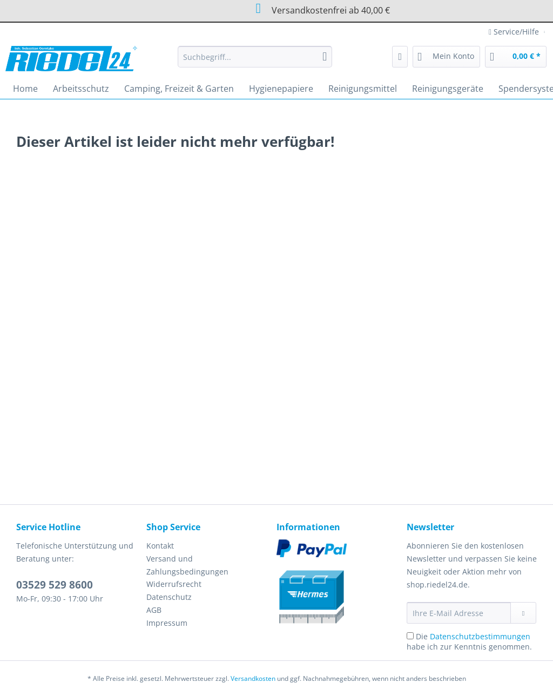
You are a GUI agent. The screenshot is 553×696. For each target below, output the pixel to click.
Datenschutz (169, 597)
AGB (153, 610)
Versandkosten (253, 678)
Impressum (166, 623)
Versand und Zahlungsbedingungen (187, 565)
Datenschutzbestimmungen (480, 636)
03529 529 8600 (54, 585)
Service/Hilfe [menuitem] (515, 31)
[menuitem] (255, 62)
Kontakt (160, 545)
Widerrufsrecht (173, 584)
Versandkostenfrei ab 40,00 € (260, 9)
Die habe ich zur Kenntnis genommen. (469, 641)
